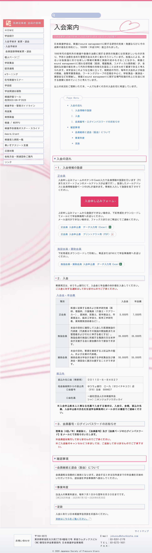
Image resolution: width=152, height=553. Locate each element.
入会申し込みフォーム (99, 201)
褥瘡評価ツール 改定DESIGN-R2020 (15, 98)
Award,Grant (12, 134)
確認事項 (75, 127)
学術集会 (9, 63)
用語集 (8, 111)
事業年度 (80, 138)
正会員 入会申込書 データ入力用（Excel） (84, 227)
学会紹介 (9, 36)
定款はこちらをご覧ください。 (72, 519)
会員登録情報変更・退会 (18, 51)
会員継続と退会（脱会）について (92, 132)
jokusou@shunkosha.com (124, 536)
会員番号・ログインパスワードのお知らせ (97, 122)
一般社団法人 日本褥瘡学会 (37, 7)
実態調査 (9, 117)
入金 (77, 116)
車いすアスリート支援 (16, 145)
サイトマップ (142, 531)
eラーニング (11, 74)
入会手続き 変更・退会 (17, 41)
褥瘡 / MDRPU (12, 123)
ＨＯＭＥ (9, 30)
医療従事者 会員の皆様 (65, 37)
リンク (8, 162)
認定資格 (9, 68)
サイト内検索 (53, 15)
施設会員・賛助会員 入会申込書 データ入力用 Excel (90, 264)
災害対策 (9, 151)
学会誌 (8, 85)
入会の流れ (76, 106)
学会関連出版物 (13, 91)
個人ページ (10, 57)
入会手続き (11, 46)
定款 (77, 143)
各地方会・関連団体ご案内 (19, 157)
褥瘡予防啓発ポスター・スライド (22, 128)
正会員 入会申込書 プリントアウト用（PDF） (86, 234)
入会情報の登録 (83, 110)
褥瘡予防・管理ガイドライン (20, 106)
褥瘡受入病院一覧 (14, 140)
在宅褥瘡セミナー (14, 80)
